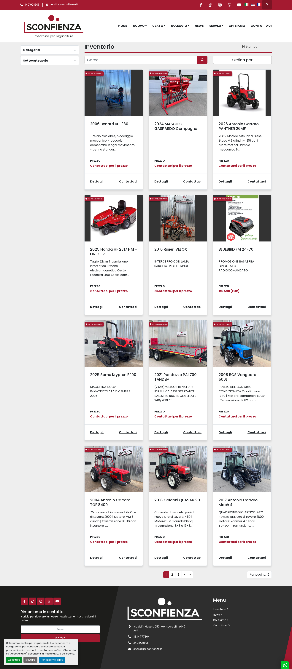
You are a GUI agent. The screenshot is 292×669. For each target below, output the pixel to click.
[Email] (60, 629)
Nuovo (139, 26)
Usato (157, 26)
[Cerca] (141, 60)
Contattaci (261, 26)
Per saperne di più (52, 659)
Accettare (14, 659)
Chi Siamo (237, 26)
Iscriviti (60, 638)
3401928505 (31, 5)
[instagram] (220, 4)
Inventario (219, 609)
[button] (140, 26)
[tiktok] (210, 4)
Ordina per (242, 60)
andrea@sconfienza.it (147, 649)
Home (122, 26)
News (199, 26)
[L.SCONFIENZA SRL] (164, 609)
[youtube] (239, 4)
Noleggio (179, 26)
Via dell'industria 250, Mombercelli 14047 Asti (159, 628)
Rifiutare (30, 659)
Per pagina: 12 (259, 574)
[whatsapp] (229, 4)
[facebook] (201, 4)
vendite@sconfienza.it (64, 4)
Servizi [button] (215, 26)
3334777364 (141, 636)
